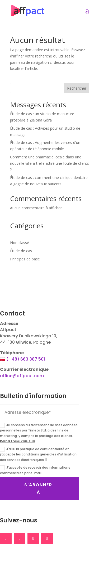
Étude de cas (21, 250)
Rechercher (76, 88)
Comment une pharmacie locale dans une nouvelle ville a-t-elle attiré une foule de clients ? (49, 163)
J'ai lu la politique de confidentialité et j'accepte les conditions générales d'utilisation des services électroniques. (38, 454)
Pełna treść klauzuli (17, 441)
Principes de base (25, 258)
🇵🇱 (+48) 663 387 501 (22, 359)
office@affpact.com (22, 376)
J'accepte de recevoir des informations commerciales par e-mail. (35, 470)
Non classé (19, 242)
